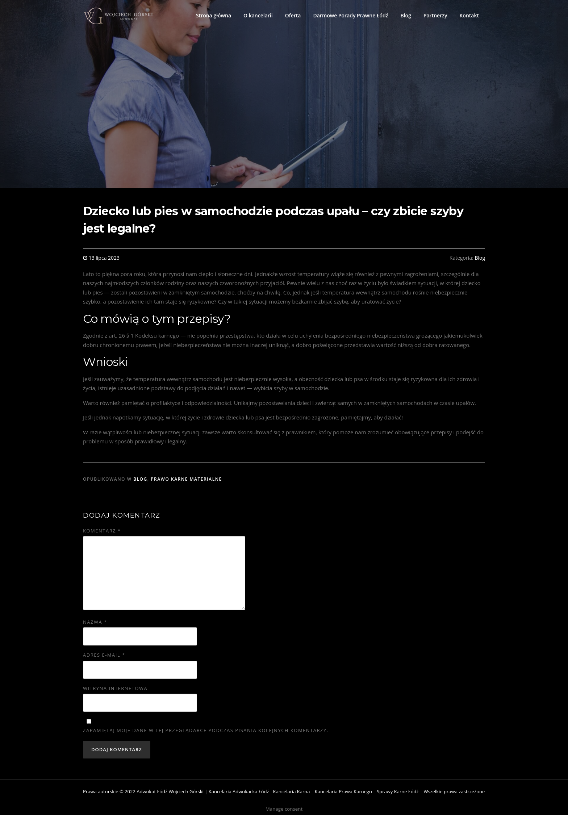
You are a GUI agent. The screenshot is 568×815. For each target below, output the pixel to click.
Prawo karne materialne (186, 479)
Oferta (293, 15)
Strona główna (213, 15)
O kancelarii (258, 15)
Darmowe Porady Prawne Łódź (350, 15)
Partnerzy (435, 15)
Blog (405, 15)
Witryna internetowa (115, 688)
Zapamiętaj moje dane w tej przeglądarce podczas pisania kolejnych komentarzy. (206, 730)
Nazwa (95, 622)
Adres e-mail (104, 655)
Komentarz (102, 530)
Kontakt (469, 15)
